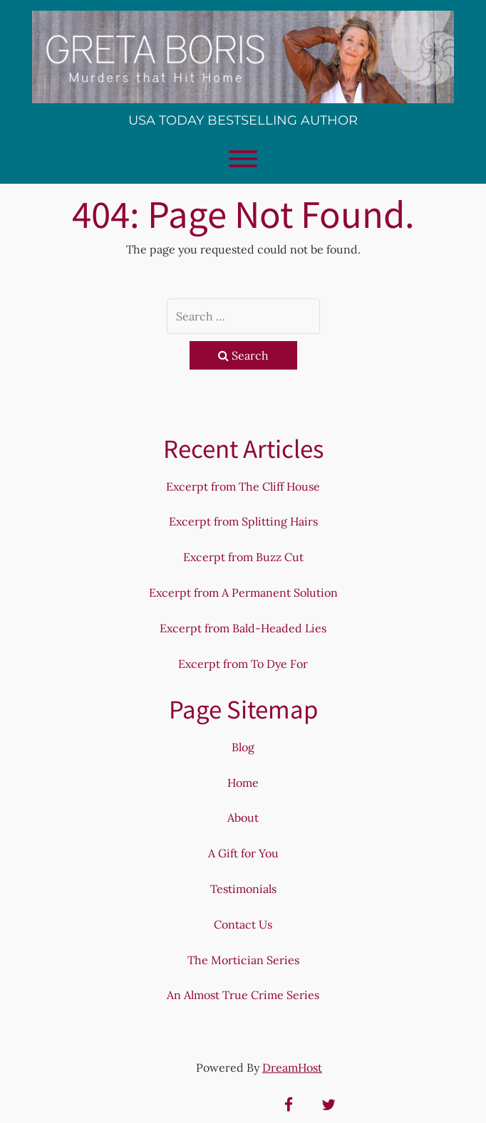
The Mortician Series (243, 960)
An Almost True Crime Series (243, 995)
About (243, 817)
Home (243, 782)
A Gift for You (243, 853)
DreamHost (292, 1067)
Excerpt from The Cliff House (243, 486)
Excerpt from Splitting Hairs (243, 521)
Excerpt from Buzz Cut (243, 557)
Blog (243, 747)
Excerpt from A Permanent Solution (243, 592)
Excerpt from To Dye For (243, 664)
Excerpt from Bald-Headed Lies (243, 628)
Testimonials (243, 889)
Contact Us (243, 924)
